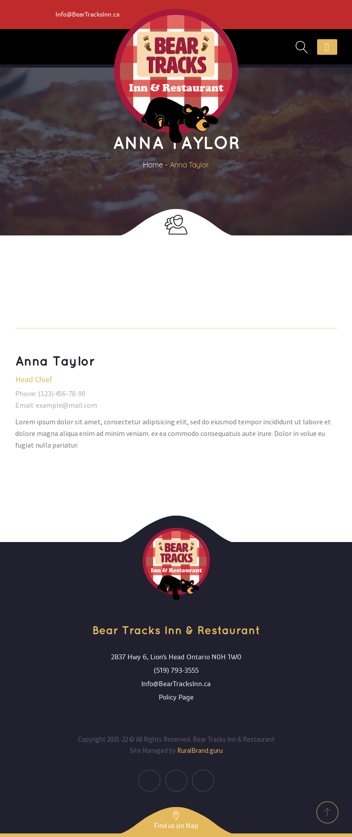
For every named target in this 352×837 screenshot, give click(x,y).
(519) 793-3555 (176, 670)
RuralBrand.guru (200, 750)
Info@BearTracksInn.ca (176, 684)
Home (153, 164)
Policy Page (176, 697)
